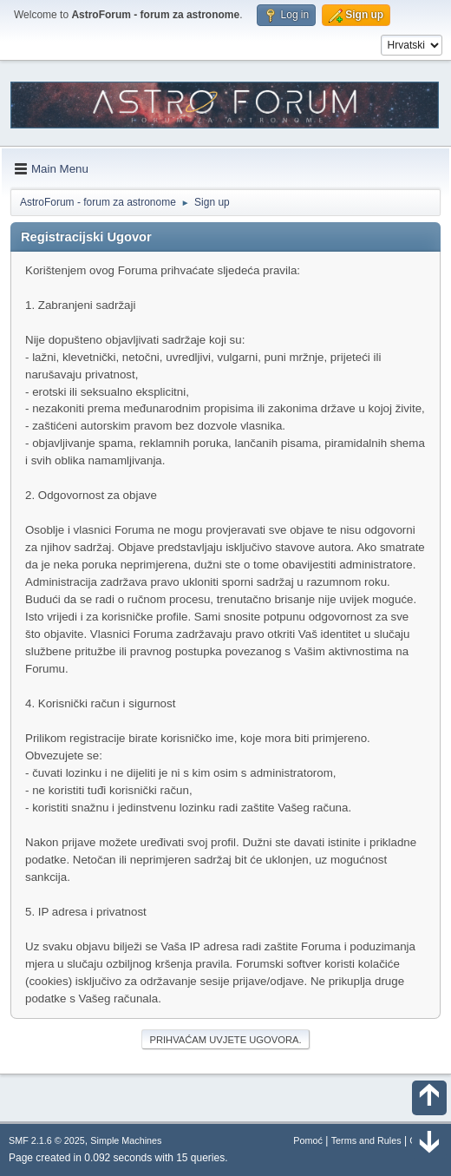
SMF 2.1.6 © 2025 (47, 1140)
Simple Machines (125, 1140)
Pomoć (308, 1140)
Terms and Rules (366, 1140)
